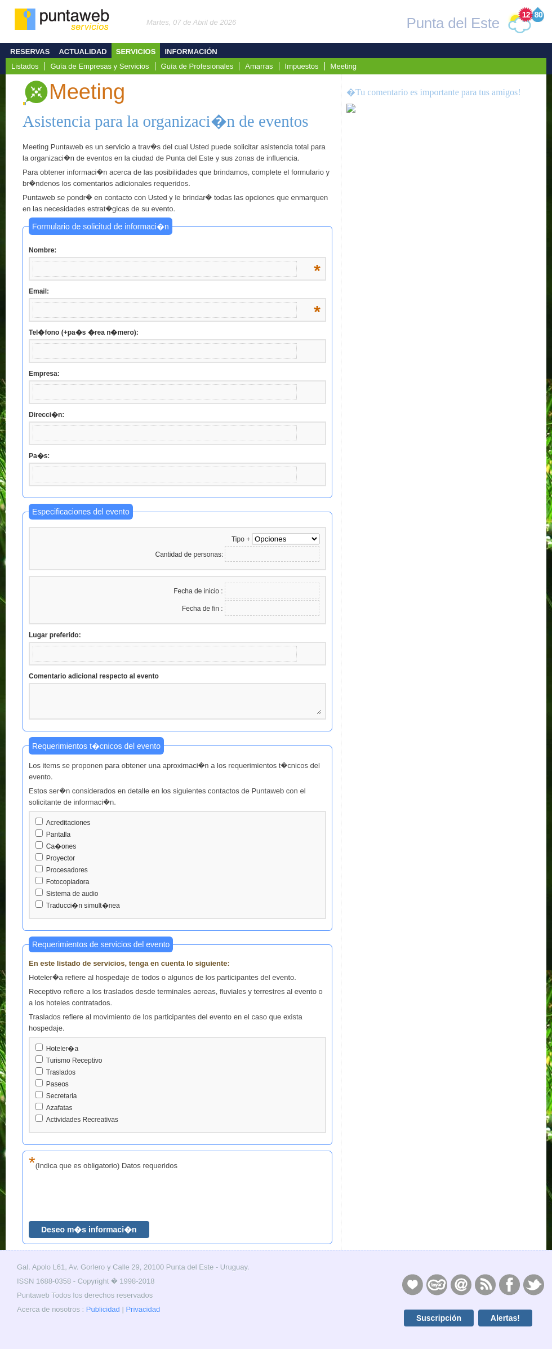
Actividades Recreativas (82, 1120)
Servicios (136, 51)
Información (190, 51)
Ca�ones (61, 846)
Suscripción (438, 1318)
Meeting (344, 66)
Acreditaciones (68, 823)
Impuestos (302, 66)
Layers (436, 1284)
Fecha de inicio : (199, 591)
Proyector (60, 858)
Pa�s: (39, 456)
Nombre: (174, 250)
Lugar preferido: (55, 635)
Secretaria (61, 1096)
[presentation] (114, 1196)
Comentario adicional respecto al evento (94, 676)
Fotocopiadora (68, 882)
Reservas (30, 51)
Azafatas (59, 1108)
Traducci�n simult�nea (83, 905)
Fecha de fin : (203, 609)
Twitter (533, 1284)
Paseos (57, 1084)
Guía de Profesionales (197, 66)
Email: (174, 291)
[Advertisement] (440, 338)
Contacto (460, 1284)
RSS (485, 1284)
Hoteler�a (62, 1049)
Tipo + (241, 539)
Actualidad (82, 51)
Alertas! (505, 1318)
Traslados (60, 1072)
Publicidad (103, 1309)
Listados (24, 66)
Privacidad (143, 1309)
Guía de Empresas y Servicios (99, 66)
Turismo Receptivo (74, 1060)
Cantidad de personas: (189, 554)
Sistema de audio (72, 894)
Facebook (509, 1284)
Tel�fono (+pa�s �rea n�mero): (84, 332)
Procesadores (67, 870)
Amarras (259, 66)
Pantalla (58, 834)
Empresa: (44, 374)
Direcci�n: (46, 415)
